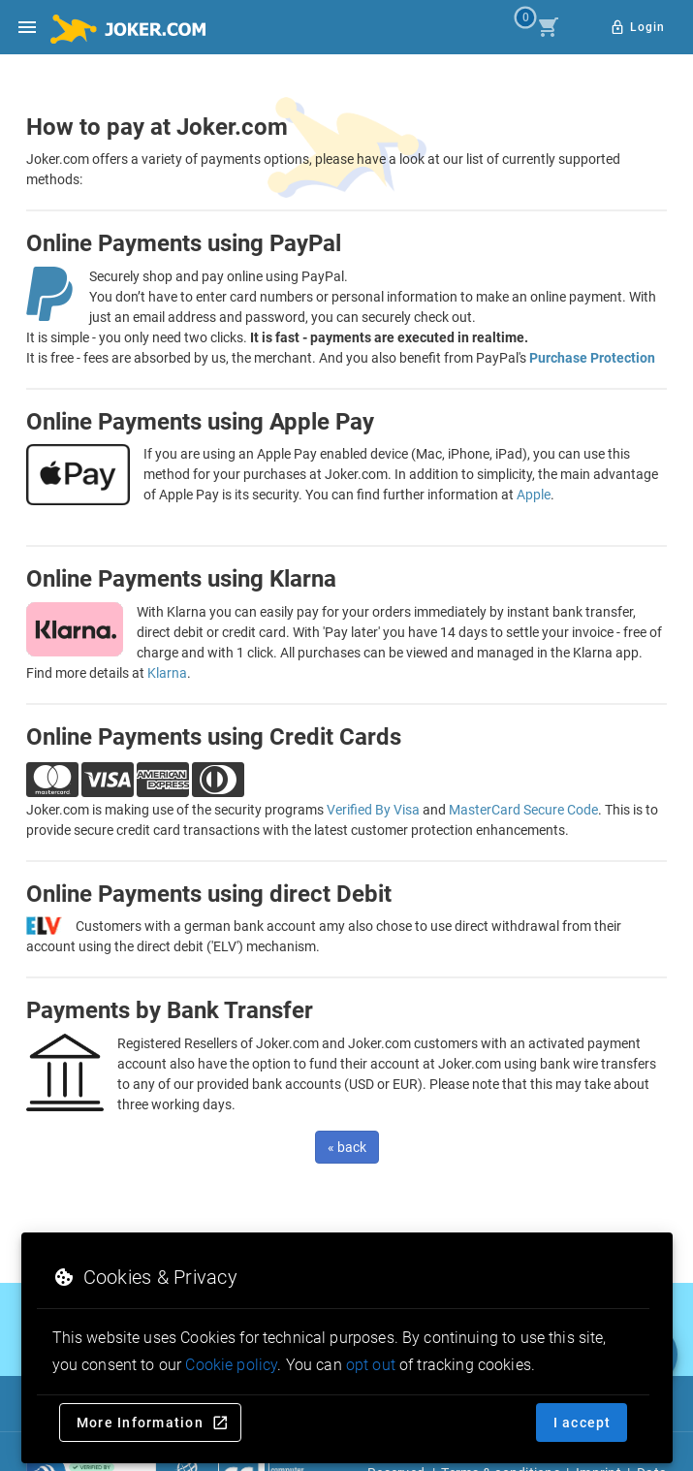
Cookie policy (231, 1365)
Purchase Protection (592, 358)
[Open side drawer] (27, 27)
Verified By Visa (373, 809)
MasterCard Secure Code (523, 809)
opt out (370, 1365)
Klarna (167, 673)
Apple (534, 494)
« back (347, 1147)
